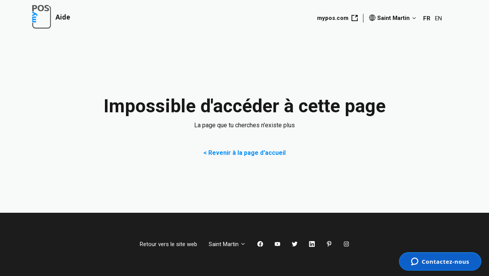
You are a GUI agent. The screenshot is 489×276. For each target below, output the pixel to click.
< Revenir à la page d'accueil (244, 152)
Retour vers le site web (168, 244)
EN (438, 18)
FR (426, 18)
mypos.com (337, 18)
